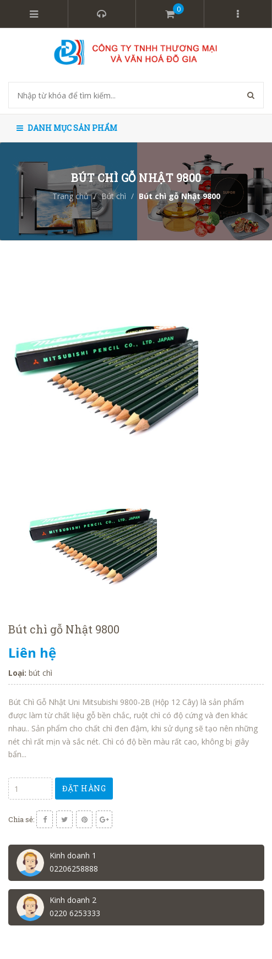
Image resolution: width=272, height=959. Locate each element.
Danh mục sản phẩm (67, 128)
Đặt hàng (84, 788)
